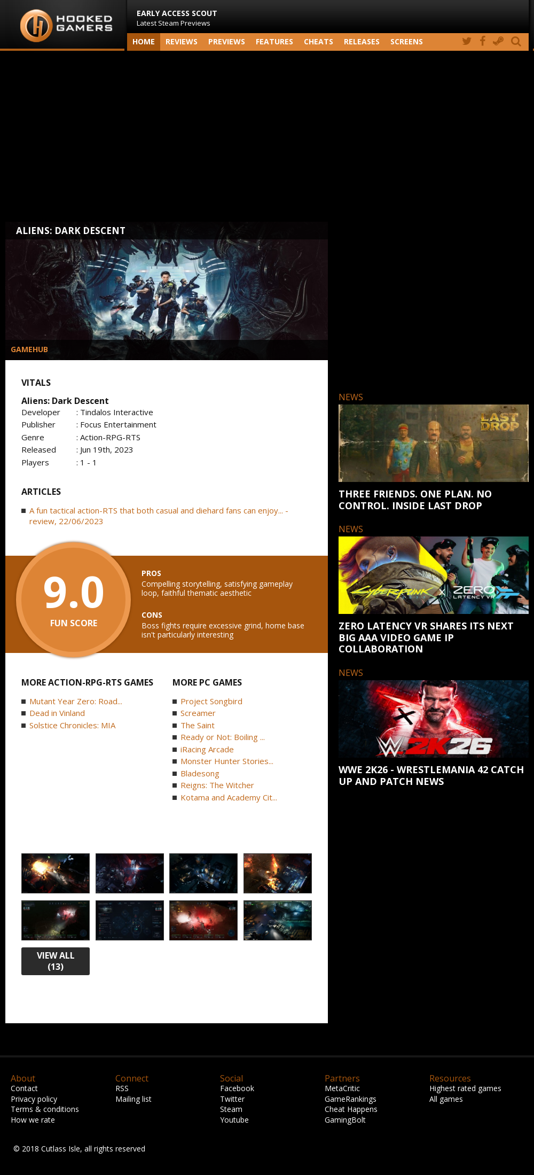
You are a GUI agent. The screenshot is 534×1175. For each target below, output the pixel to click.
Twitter (232, 1099)
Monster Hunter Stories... (226, 761)
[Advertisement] (267, 136)
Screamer (198, 712)
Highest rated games (465, 1088)
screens (406, 41)
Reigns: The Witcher (217, 785)
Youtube (234, 1120)
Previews (226, 41)
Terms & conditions (45, 1109)
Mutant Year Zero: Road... (75, 701)
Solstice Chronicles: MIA (72, 725)
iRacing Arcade (207, 749)
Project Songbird (211, 701)
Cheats (318, 41)
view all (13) (56, 961)
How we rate (33, 1120)
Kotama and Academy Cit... (228, 797)
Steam (231, 1109)
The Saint (197, 725)
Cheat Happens (351, 1109)
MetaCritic (342, 1088)
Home (143, 41)
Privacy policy (34, 1099)
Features (274, 41)
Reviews (182, 41)
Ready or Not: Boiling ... (222, 737)
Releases (362, 41)
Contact (24, 1088)
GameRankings (350, 1099)
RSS (122, 1088)
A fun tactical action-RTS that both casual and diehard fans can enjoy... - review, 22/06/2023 (158, 515)
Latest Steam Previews (177, 18)
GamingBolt (345, 1120)
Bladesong (199, 773)
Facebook (237, 1088)
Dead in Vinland (57, 712)
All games (446, 1099)
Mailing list (133, 1099)
